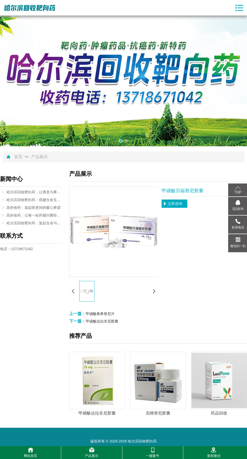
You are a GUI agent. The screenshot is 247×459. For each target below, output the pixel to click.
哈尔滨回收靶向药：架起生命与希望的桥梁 (34, 223)
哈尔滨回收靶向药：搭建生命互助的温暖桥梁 (34, 200)
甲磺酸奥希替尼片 (100, 314)
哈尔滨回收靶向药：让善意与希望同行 (34, 192)
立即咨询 (175, 204)
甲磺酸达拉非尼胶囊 (102, 321)
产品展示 (39, 157)
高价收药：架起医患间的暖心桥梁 (33, 207)
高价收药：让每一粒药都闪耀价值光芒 (34, 215)
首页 (18, 157)
